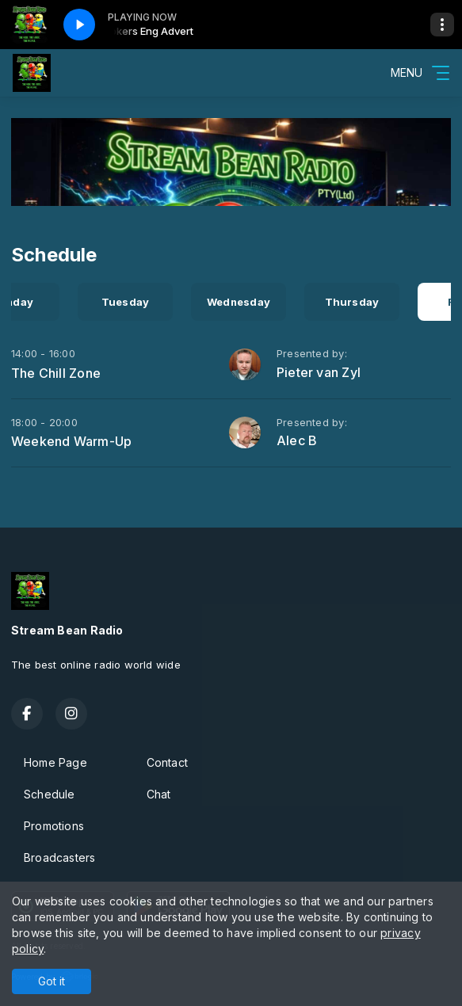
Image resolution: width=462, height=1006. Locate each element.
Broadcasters (60, 857)
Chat (159, 794)
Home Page (55, 762)
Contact (167, 762)
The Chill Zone (56, 373)
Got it (51, 981)
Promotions (54, 826)
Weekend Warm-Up (71, 441)
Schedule (49, 794)
